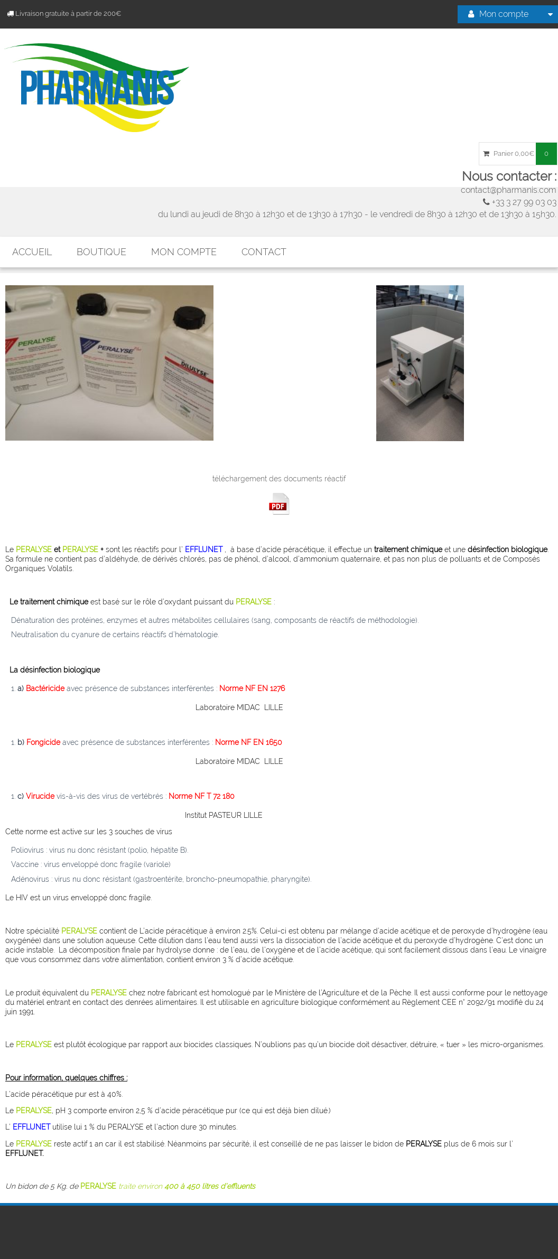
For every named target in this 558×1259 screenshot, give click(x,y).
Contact (263, 251)
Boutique (101, 251)
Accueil (32, 251)
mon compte (184, 251)
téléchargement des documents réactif (279, 478)
